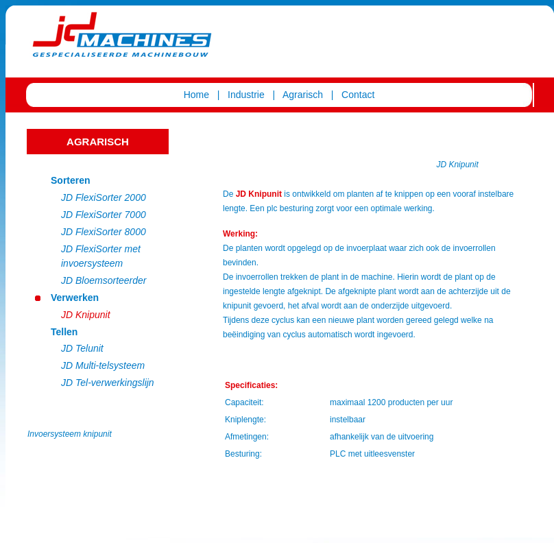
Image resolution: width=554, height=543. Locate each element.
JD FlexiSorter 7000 (103, 214)
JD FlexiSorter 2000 (103, 197)
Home (196, 94)
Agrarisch (301, 94)
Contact (357, 94)
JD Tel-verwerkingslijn (107, 382)
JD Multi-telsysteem (103, 365)
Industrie (247, 94)
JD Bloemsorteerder (104, 280)
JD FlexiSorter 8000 (103, 231)
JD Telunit (82, 348)
